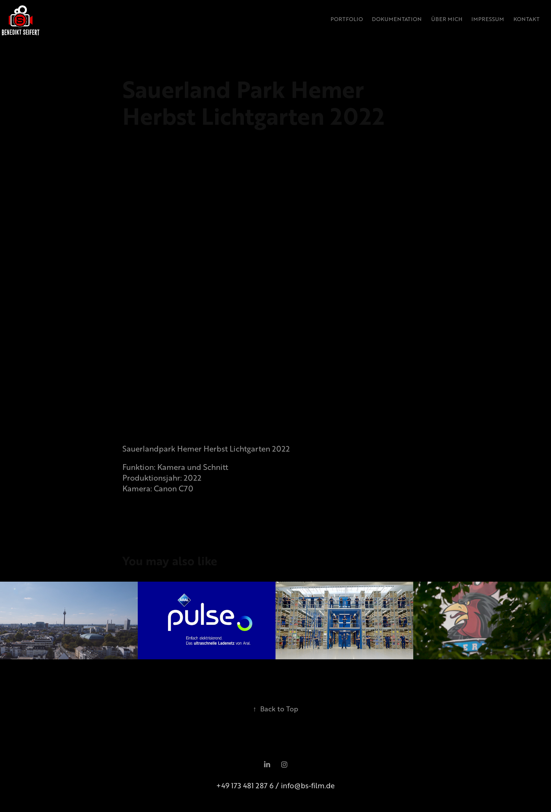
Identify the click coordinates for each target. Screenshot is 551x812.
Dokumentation (397, 19)
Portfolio (347, 19)
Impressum (487, 19)
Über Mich (446, 19)
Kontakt (527, 19)
